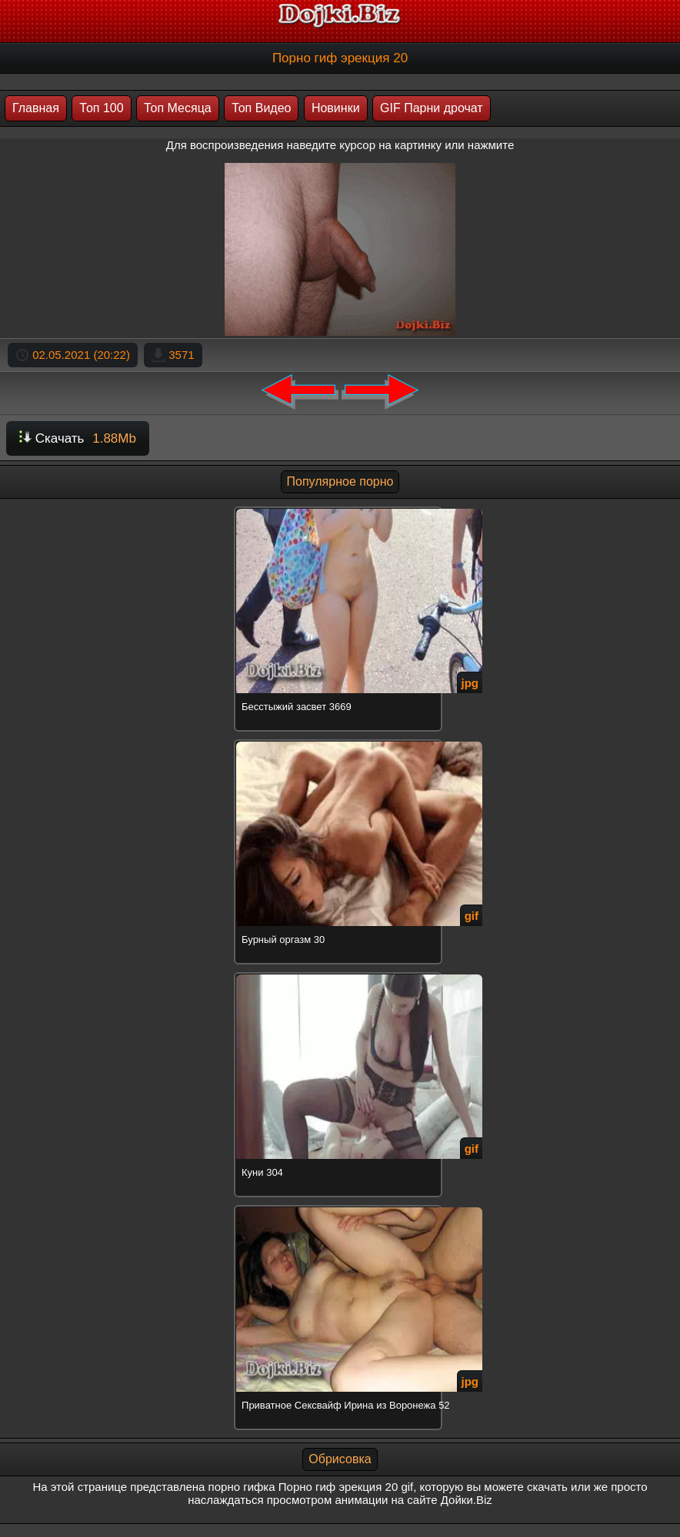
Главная (35, 108)
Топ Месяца (178, 108)
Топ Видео (261, 108)
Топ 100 (101, 108)
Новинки (336, 108)
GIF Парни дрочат (431, 108)
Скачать (77, 438)
